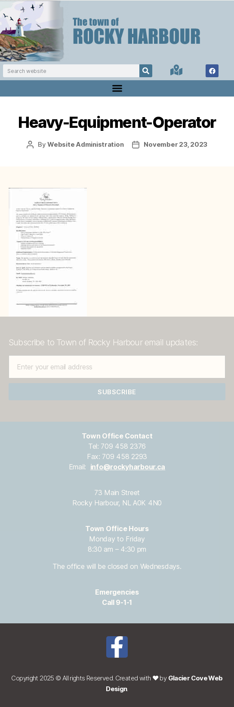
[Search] (145, 70)
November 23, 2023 (175, 144)
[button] (117, 88)
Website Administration (85, 144)
